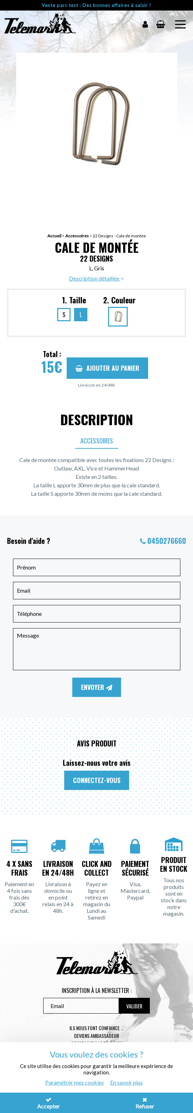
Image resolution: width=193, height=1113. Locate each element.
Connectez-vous (96, 780)
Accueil (54, 235)
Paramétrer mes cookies (74, 1082)
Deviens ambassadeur (96, 1035)
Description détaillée (96, 278)
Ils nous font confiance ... (96, 1028)
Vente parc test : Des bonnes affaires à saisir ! (96, 5)
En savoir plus (126, 1082)
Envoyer (96, 687)
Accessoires (77, 235)
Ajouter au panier (107, 368)
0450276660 (166, 540)
